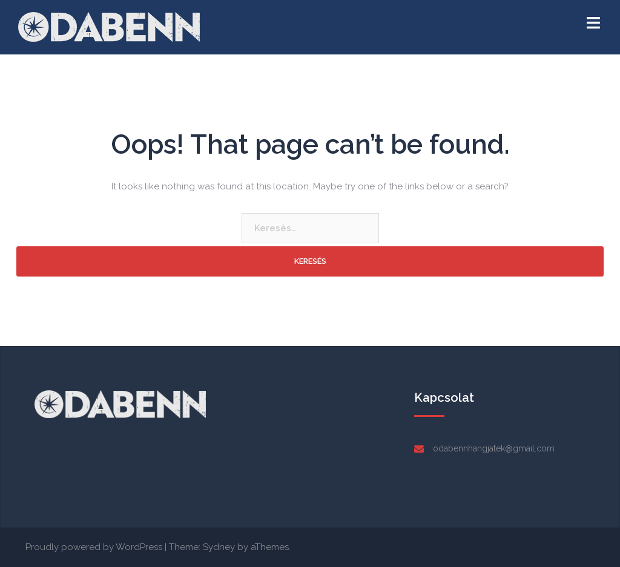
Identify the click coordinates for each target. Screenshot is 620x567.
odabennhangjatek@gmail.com (494, 448)
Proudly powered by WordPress (93, 547)
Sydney (219, 547)
